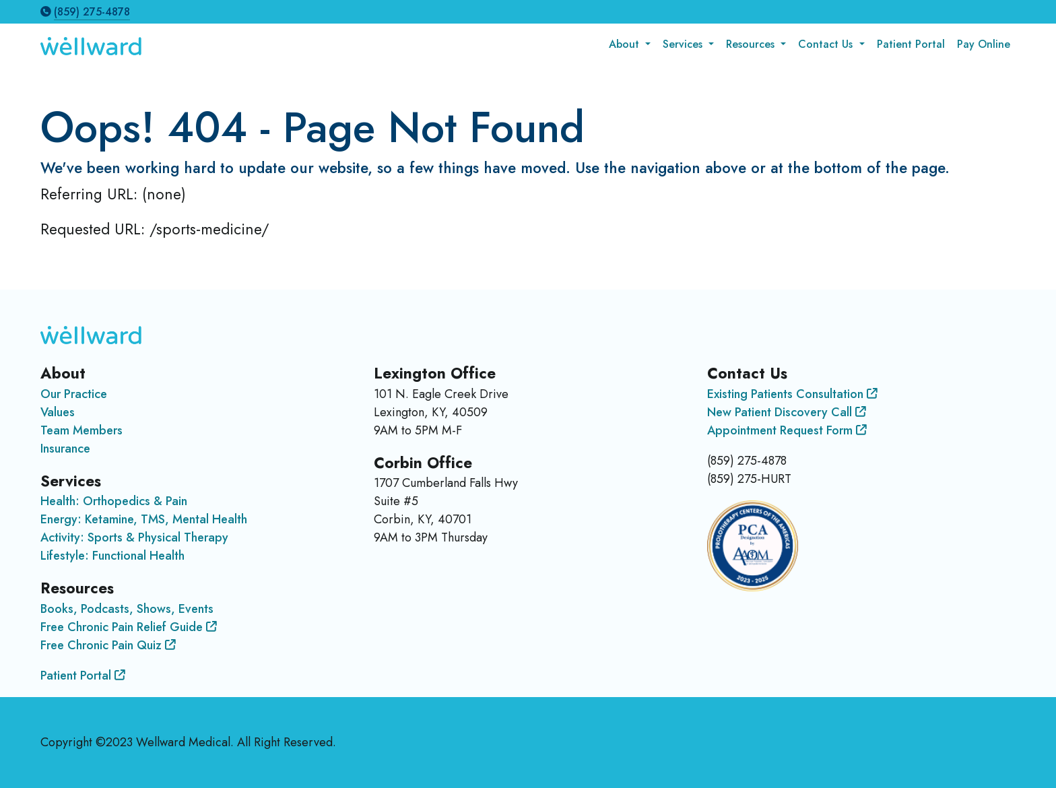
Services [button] (684, 44)
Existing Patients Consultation (792, 394)
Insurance (65, 448)
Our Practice (73, 394)
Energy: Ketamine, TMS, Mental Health (143, 519)
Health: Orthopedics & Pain (113, 501)
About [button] (625, 44)
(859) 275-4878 (92, 12)
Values (57, 412)
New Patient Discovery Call (786, 412)
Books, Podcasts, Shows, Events (126, 609)
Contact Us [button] (827, 44)
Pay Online (983, 44)
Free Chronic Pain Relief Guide (128, 627)
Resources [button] (752, 44)
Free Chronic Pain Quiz (108, 645)
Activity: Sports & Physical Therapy (134, 537)
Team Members (81, 430)
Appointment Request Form (787, 430)
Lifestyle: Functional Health (112, 555)
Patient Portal (911, 44)
